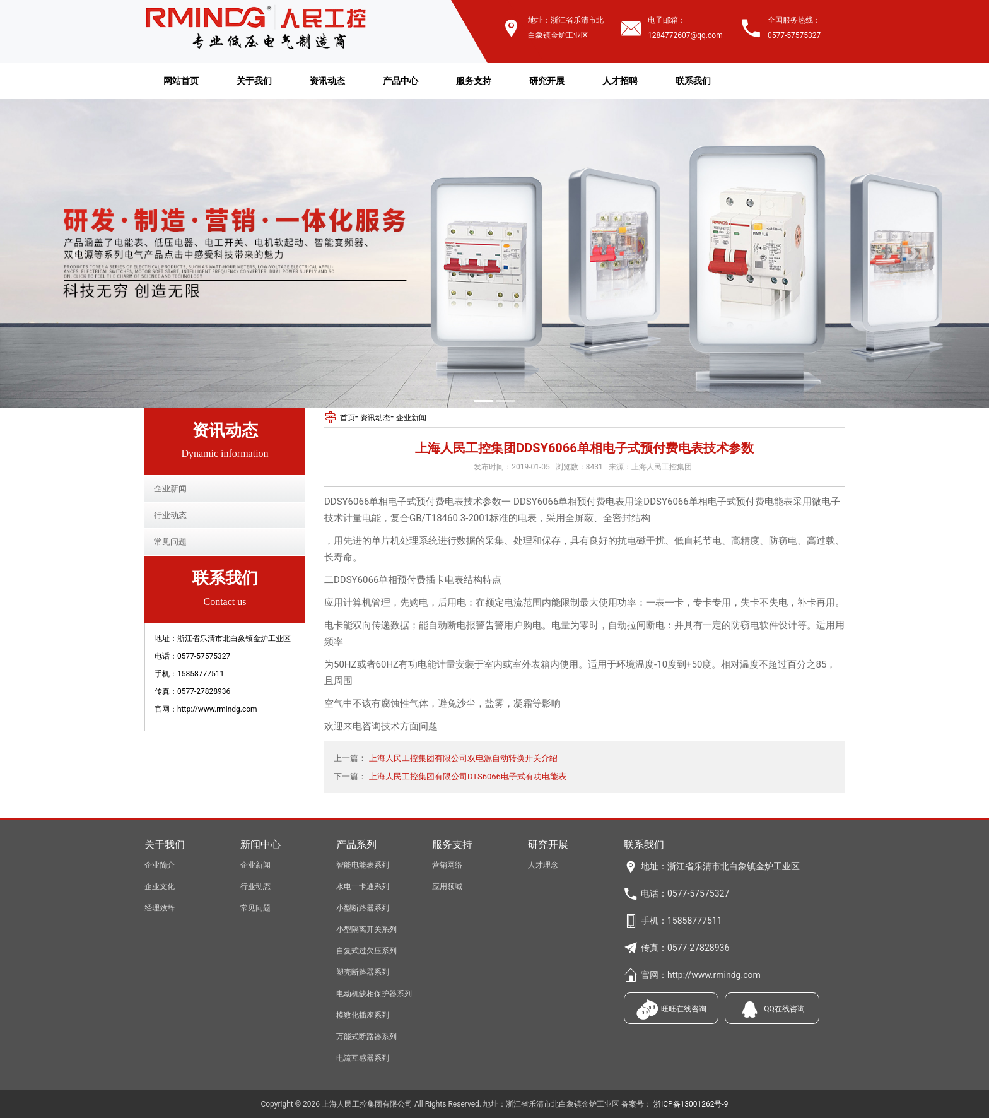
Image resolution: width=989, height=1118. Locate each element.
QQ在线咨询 (772, 1009)
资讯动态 (327, 81)
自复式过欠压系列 (366, 950)
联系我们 (693, 81)
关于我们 (254, 81)
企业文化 (159, 886)
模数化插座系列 (362, 1015)
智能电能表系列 (362, 865)
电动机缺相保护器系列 (374, 993)
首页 (347, 417)
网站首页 (181, 81)
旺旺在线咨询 (671, 1009)
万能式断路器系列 (366, 1036)
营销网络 (447, 865)
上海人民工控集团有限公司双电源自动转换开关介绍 (463, 758)
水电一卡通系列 (362, 886)
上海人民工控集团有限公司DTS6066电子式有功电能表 (467, 776)
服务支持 (473, 81)
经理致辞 (159, 907)
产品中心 (400, 81)
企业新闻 (170, 488)
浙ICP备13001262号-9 (690, 1104)
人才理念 (543, 865)
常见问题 (170, 541)
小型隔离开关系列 (366, 929)
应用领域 (447, 886)
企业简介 (159, 865)
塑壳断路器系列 (362, 972)
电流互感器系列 (362, 1058)
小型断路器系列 (362, 907)
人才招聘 (620, 81)
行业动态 (170, 515)
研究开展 (547, 81)
